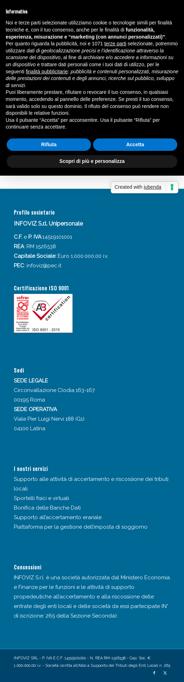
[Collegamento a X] (165, 673)
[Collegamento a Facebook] (154, 673)
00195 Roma (29, 400)
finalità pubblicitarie (47, 71)
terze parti (115, 43)
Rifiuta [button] (49, 144)
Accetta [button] (135, 144)
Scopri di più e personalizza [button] (92, 161)
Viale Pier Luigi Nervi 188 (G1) (49, 419)
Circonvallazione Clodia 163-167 (54, 390)
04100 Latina (29, 428)
